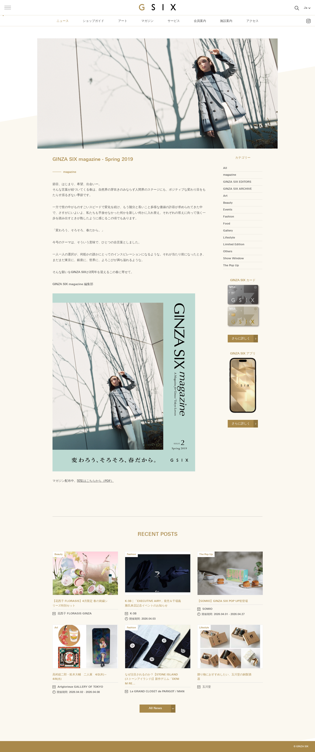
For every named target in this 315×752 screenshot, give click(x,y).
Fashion (228, 216)
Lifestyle (229, 237)
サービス (174, 21)
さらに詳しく (241, 338)
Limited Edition (233, 244)
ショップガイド (93, 21)
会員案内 (200, 21)
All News (155, 708)
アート (122, 21)
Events (227, 209)
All (225, 168)
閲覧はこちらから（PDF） (95, 481)
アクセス (252, 21)
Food (226, 223)
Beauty (228, 203)
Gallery (228, 230)
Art (225, 196)
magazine (229, 175)
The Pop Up (231, 265)
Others (227, 251)
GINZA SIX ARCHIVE (237, 189)
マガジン (147, 21)
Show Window (233, 258)
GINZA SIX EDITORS (237, 182)
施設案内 (226, 21)
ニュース (62, 21)
